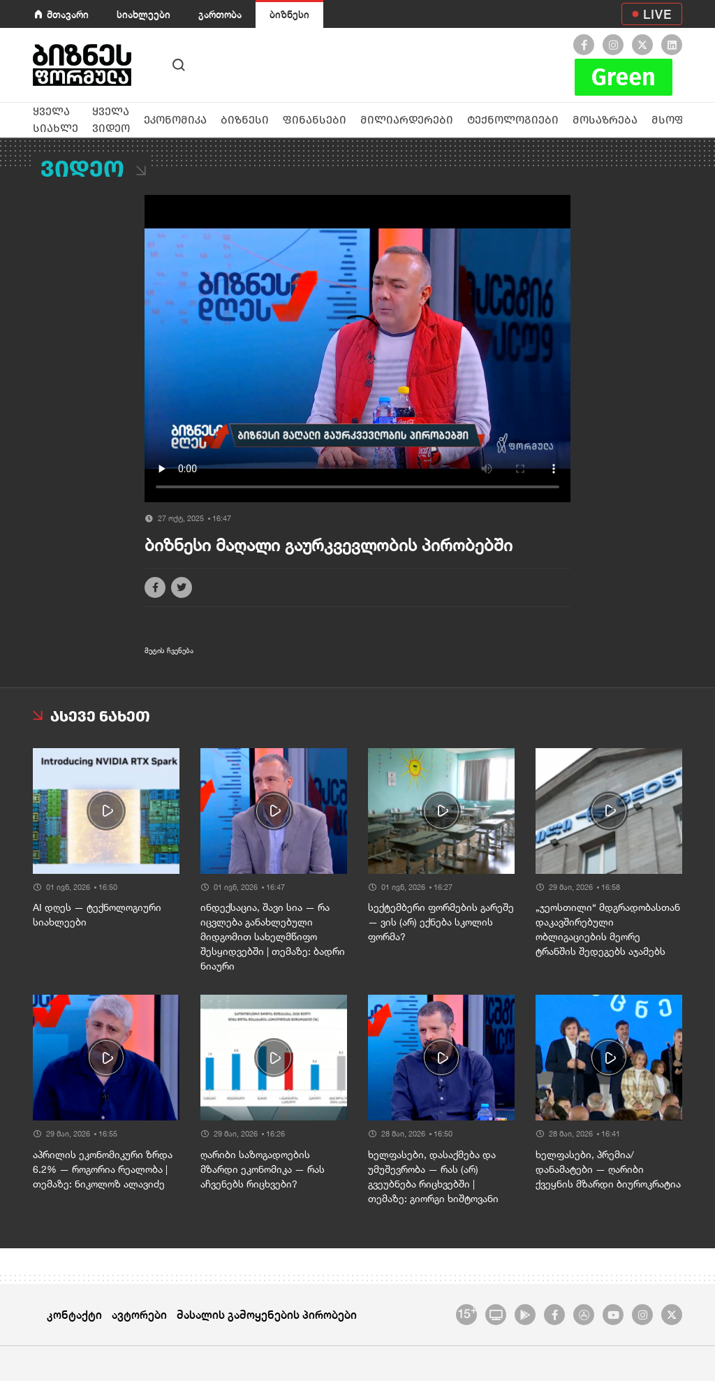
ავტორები (139, 1314)
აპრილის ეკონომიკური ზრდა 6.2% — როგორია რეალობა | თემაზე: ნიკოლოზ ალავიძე (102, 1169)
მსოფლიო (681, 119)
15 (466, 1312)
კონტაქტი (74, 1314)
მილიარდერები (406, 119)
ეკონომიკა (175, 119)
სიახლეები (143, 14)
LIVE (657, 14)
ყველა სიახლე (55, 120)
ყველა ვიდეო (111, 120)
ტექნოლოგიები (513, 119)
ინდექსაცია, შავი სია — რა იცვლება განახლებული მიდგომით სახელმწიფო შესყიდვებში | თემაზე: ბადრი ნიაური (272, 937)
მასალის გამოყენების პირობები (267, 1314)
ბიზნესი (289, 14)
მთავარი (68, 14)
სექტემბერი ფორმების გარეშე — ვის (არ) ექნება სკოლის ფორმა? (441, 922)
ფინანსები (314, 119)
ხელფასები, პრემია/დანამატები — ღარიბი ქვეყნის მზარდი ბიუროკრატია (608, 1169)
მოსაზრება (605, 119)
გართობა (220, 14)
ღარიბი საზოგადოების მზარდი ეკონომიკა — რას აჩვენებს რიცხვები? (262, 1169)
